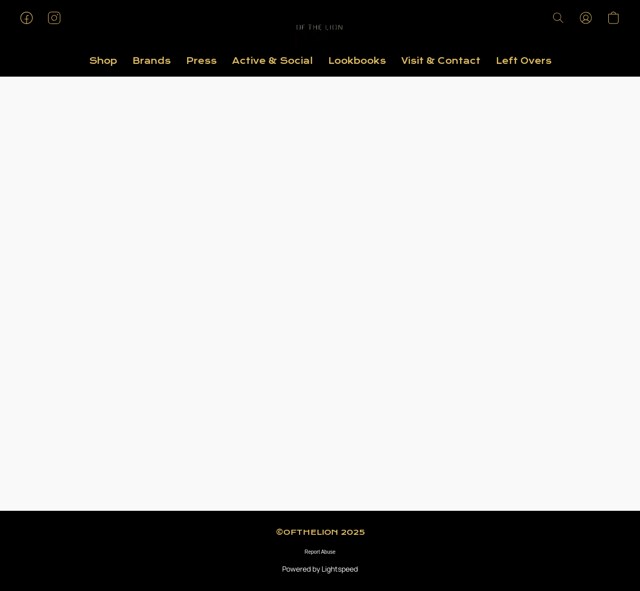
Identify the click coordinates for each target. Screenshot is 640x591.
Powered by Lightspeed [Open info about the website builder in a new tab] (320, 569)
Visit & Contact (441, 61)
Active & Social (272, 61)
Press (201, 61)
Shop (103, 61)
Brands (151, 61)
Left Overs (524, 61)
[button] (320, 28)
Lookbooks (357, 61)
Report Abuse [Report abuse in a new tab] (320, 552)
